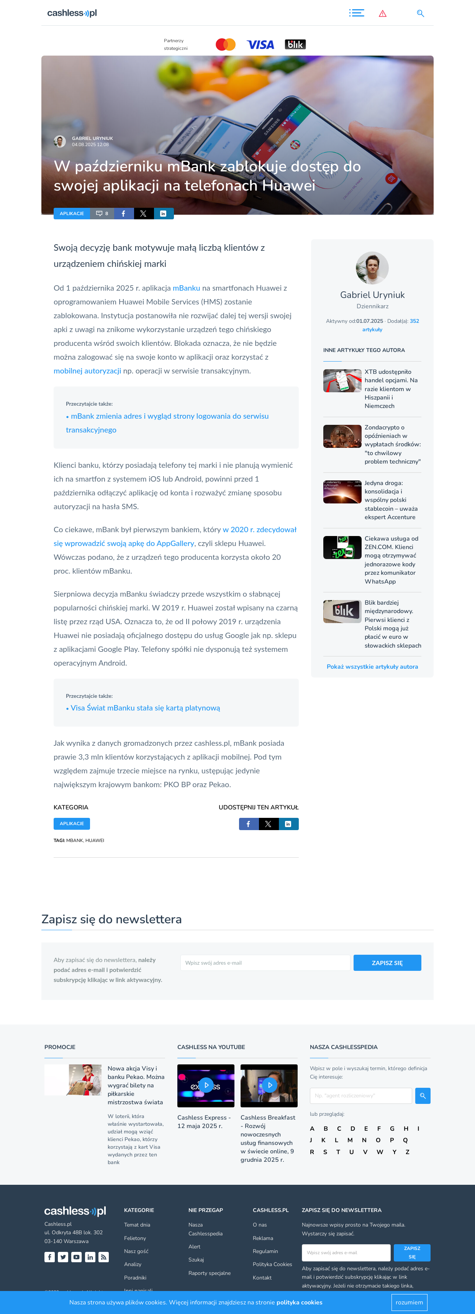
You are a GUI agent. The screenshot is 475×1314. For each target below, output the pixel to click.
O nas (260, 1224)
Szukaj (196, 1259)
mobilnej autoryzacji (87, 370)
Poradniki (135, 1277)
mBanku (185, 287)
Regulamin (265, 1251)
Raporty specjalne (209, 1273)
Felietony (135, 1238)
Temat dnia (137, 1224)
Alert (194, 1246)
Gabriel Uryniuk (92, 138)
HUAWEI (94, 840)
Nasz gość (136, 1251)
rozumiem (409, 1302)
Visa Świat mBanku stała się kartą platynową (143, 707)
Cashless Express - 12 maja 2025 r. (204, 1121)
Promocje (59, 1047)
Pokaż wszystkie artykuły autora (372, 667)
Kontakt (262, 1277)
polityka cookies (300, 1302)
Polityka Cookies (272, 1264)
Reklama (263, 1238)
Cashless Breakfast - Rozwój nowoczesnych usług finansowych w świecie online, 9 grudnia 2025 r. (268, 1138)
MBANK (74, 840)
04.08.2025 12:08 (90, 144)
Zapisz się (412, 1252)
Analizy (132, 1264)
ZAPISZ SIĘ (387, 962)
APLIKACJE (72, 214)
